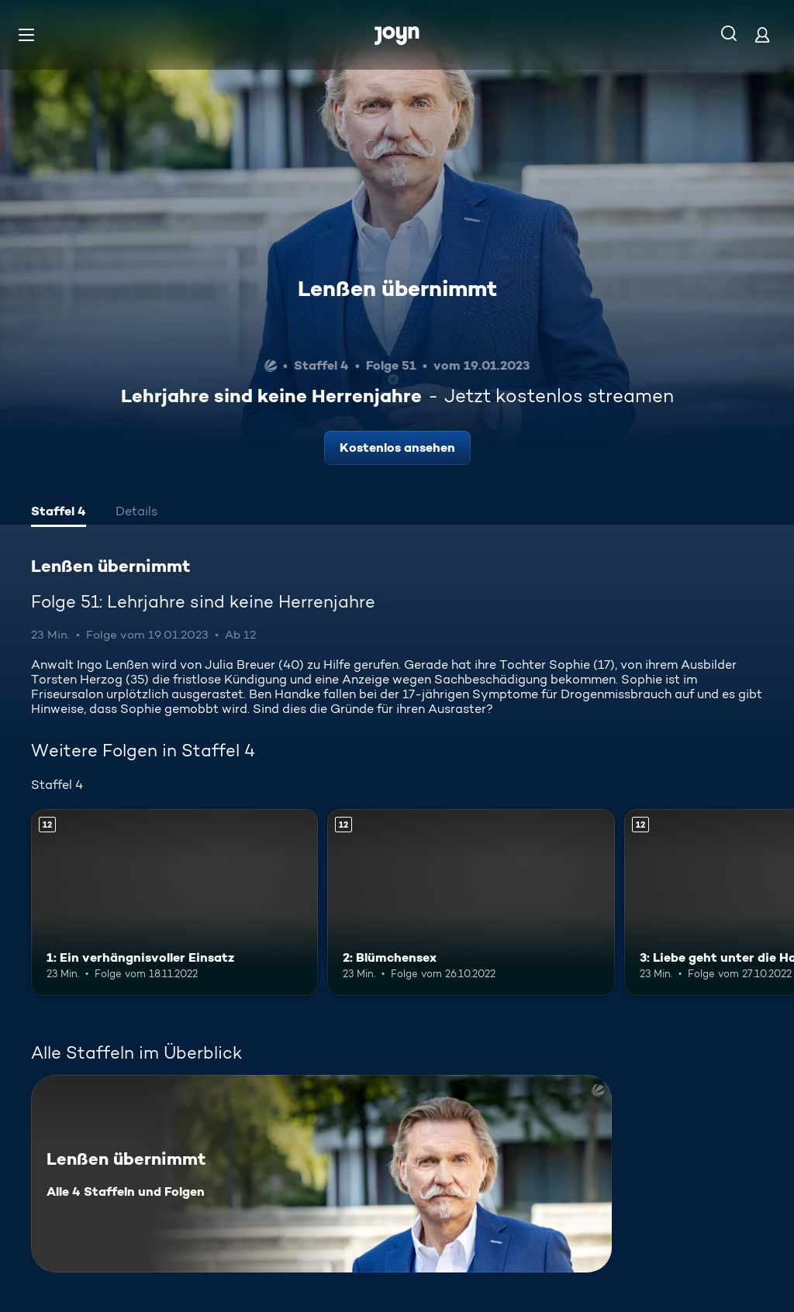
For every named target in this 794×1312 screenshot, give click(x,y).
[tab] (58, 513)
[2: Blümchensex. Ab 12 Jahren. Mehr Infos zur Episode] (470, 902)
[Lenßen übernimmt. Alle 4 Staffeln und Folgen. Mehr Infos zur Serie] (321, 1173)
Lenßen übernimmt (397, 288)
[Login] (762, 34)
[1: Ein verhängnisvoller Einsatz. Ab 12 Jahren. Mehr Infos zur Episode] (174, 902)
